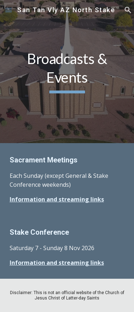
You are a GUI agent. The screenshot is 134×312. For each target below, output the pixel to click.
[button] (8, 10)
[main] (67, 72)
